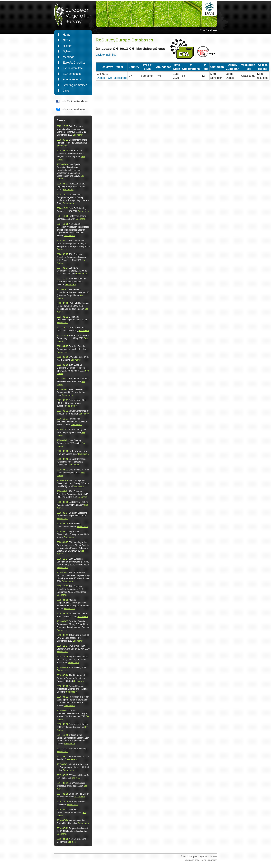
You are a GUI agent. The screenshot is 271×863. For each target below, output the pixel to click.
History (67, 45)
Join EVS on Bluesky (73, 109)
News (66, 40)
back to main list (106, 54)
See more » (78, 135)
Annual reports (72, 79)
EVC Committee (73, 68)
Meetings (68, 57)
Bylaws (67, 51)
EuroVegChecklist (74, 62)
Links (66, 90)
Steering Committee (75, 85)
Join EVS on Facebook (74, 101)
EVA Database (72, 73)
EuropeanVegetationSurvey (72, 16)
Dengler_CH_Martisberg (112, 77)
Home (66, 34)
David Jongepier (209, 860)
